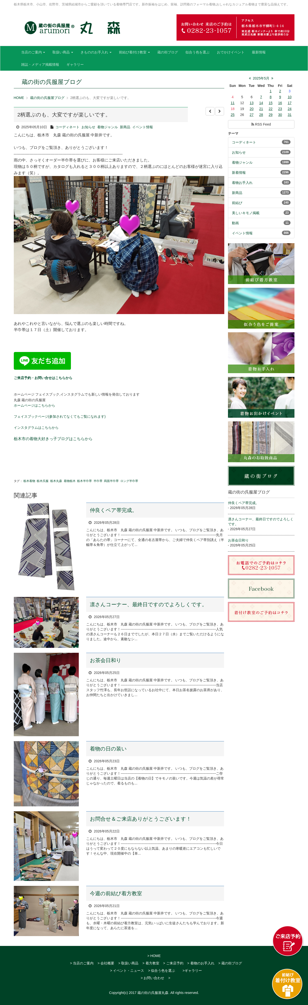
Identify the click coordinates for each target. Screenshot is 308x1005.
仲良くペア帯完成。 (113, 510)
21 (261, 109)
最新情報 (259, 52)
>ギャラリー (192, 971)
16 (280, 103)
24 (290, 109)
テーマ (233, 133)
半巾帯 (98, 481)
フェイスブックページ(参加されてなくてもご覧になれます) (60, 416)
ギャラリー (75, 64)
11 (233, 103)
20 (252, 109)
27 (252, 115)
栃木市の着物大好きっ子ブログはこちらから (53, 439)
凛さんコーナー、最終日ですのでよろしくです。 (148, 604)
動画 (235, 223)
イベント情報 (142, 127)
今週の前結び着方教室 (116, 893)
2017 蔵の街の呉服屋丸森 (148, 993)
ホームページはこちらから (34, 405)
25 (233, 115)
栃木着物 (29, 481)
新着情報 (239, 173)
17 (290, 103)
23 (280, 109)
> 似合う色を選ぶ (161, 971)
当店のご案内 (33, 52)
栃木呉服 (43, 481)
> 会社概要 (105, 963)
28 (261, 115)
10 (290, 97)
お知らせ (88, 127)
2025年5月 (261, 78)
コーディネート (67, 127)
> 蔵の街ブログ (230, 963)
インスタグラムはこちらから (36, 428)
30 (280, 115)
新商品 (125, 127)
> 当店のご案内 (82, 963)
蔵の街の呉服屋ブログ (47, 98)
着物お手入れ (242, 183)
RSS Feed (261, 124)
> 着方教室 (150, 963)
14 (261, 103)
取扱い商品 (62, 52)
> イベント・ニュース (127, 971)
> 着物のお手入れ (200, 963)
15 (271, 103)
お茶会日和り (105, 660)
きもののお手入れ (96, 52)
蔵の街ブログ (167, 52)
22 (271, 109)
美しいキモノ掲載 (245, 213)
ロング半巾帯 (129, 481)
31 (290, 115)
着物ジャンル (107, 127)
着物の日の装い (108, 748)
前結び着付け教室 (134, 52)
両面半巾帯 (111, 481)
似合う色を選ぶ (197, 52)
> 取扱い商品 (128, 963)
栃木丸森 (56, 481)
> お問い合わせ (152, 978)
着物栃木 (70, 481)
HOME (19, 98)
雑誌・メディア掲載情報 (40, 64)
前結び (237, 203)
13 (252, 103)
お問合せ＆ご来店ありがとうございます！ (140, 819)
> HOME (154, 956)
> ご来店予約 (173, 963)
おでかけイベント (230, 52)
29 (271, 115)
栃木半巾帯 (84, 481)
